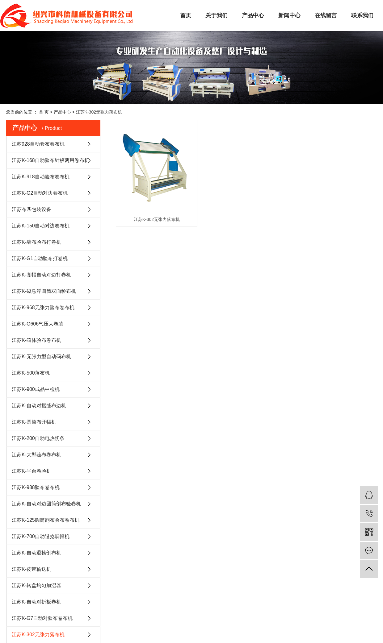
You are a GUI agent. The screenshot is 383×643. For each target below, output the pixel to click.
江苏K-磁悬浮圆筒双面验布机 (44, 291)
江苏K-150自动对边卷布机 (40, 225)
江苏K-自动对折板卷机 (36, 601)
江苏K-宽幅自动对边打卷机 (41, 274)
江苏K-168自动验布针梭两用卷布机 (50, 160)
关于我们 (216, 15)
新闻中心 (289, 15)
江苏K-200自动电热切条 (38, 438)
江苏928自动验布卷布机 (38, 144)
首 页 (44, 112)
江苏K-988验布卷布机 (36, 487)
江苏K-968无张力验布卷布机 (43, 307)
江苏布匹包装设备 (31, 209)
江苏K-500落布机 (31, 372)
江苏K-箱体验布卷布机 (36, 340)
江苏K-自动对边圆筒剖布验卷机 (46, 503)
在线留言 (326, 15)
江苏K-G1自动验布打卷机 (40, 258)
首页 (185, 15)
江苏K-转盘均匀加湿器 (36, 585)
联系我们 (362, 15)
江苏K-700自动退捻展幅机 (40, 536)
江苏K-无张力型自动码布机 (41, 356)
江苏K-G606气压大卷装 (37, 323)
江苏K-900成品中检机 (36, 389)
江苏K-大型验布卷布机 (36, 454)
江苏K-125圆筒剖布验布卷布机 (45, 520)
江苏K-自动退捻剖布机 (36, 552)
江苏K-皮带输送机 (31, 569)
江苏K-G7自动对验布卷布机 (42, 618)
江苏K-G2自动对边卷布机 (40, 193)
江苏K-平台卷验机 (31, 471)
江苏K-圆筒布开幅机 (34, 422)
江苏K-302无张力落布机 (99, 112)
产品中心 (253, 15)
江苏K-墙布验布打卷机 (36, 242)
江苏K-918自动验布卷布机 (40, 176)
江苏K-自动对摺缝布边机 (39, 405)
